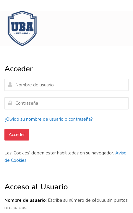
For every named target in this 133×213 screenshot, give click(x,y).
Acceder (17, 135)
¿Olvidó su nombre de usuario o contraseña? (48, 119)
